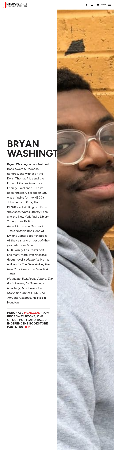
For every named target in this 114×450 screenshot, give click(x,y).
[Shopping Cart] (97, 5)
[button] (104, 5)
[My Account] (92, 5)
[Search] (86, 5)
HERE (27, 327)
